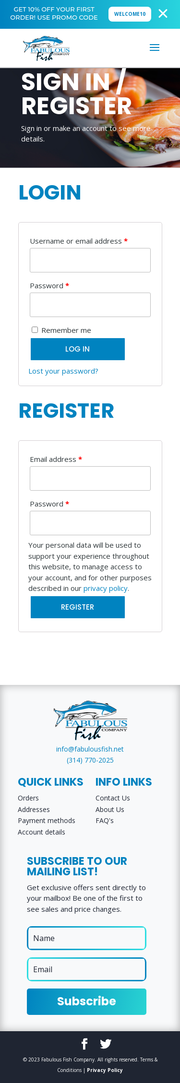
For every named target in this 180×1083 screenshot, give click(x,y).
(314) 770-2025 (90, 760)
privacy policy (106, 588)
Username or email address (79, 241)
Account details (41, 831)
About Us (110, 809)
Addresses (34, 809)
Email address (56, 459)
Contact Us (113, 797)
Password (49, 285)
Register (77, 607)
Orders (28, 797)
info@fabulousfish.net (90, 748)
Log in (77, 349)
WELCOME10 (129, 14)
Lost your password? (63, 371)
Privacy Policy (105, 1070)
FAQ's (105, 820)
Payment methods (46, 820)
